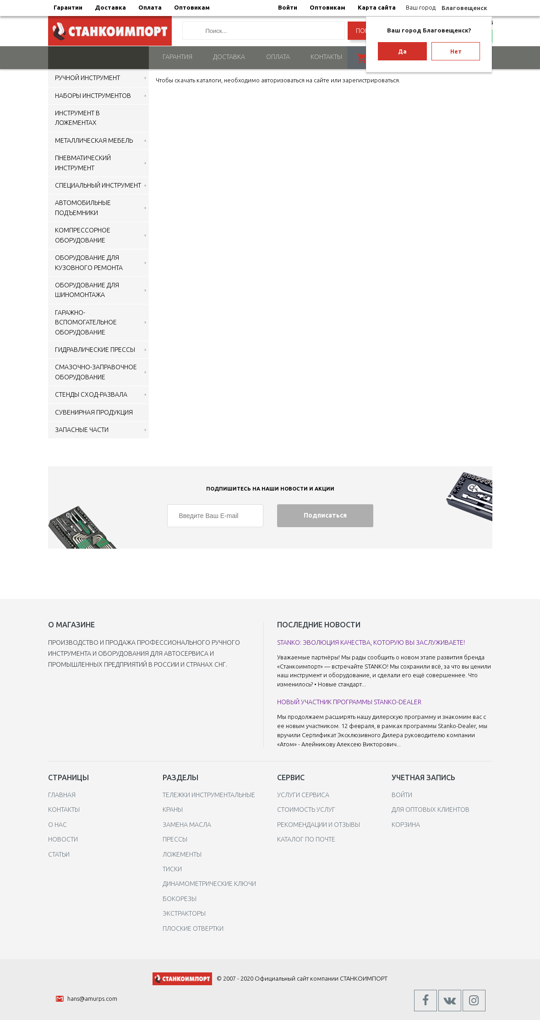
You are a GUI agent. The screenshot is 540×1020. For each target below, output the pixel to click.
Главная (62, 794)
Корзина (406, 823)
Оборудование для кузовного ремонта (89, 262)
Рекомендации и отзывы (318, 823)
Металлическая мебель (94, 139)
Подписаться (325, 514)
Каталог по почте (306, 838)
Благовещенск (464, 8)
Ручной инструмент (87, 77)
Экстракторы (184, 913)
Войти (287, 7)
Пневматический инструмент (83, 162)
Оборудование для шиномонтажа (87, 289)
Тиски (172, 868)
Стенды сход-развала (91, 394)
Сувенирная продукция (94, 411)
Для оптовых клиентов (430, 809)
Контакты (326, 56)
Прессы (175, 838)
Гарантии (68, 7)
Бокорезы (179, 897)
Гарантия (177, 56)
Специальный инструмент (98, 184)
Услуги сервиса (303, 794)
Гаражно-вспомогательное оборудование (86, 321)
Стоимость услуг (306, 809)
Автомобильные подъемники (83, 207)
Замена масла (187, 823)
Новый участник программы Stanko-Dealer (349, 701)
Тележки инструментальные (209, 794)
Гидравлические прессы (95, 348)
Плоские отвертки (193, 927)
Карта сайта (377, 7)
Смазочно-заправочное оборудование (96, 371)
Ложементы (182, 853)
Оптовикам (192, 7)
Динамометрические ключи (209, 883)
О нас (57, 823)
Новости (63, 838)
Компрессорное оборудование (82, 234)
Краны (173, 809)
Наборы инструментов (93, 94)
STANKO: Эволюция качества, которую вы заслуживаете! (371, 641)
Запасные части (82, 428)
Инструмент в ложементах (77, 116)
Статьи (59, 853)
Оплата (150, 7)
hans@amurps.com (92, 998)
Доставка (110, 7)
